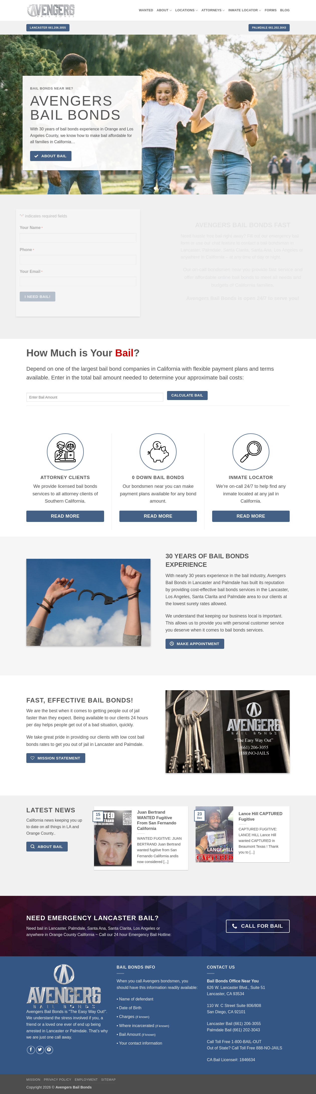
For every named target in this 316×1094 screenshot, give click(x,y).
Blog (285, 10)
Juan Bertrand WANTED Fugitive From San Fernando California (156, 820)
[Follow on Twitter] (40, 1050)
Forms (271, 10)
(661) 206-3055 (247, 1024)
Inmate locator (244, 10)
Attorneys (213, 10)
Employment (86, 1079)
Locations (186, 10)
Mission (33, 1079)
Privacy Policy (57, 1079)
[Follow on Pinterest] (49, 1050)
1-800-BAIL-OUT (246, 1042)
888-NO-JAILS (269, 1048)
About (164, 10)
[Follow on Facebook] (31, 1050)
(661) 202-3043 (246, 1030)
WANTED (146, 10)
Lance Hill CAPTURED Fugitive (261, 816)
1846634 (247, 1060)
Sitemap (108, 1079)
